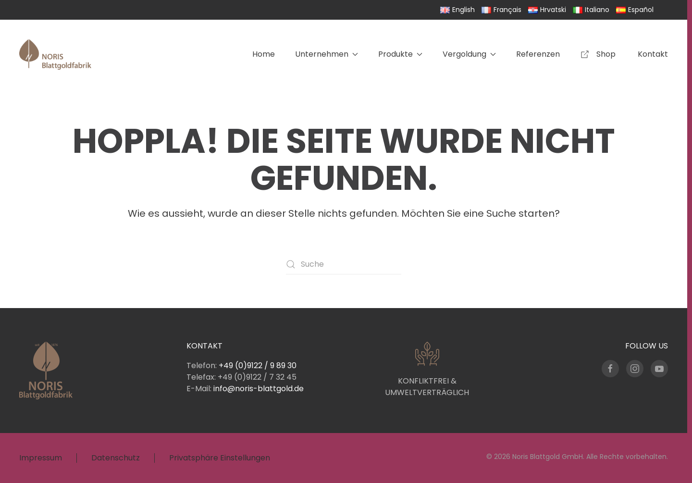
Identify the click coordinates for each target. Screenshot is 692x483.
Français (501, 9)
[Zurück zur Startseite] (55, 54)
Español (635, 9)
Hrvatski (547, 9)
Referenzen (538, 54)
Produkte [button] (400, 54)
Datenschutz (115, 457)
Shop (599, 54)
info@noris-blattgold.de (258, 388)
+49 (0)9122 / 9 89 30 (258, 365)
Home (263, 54)
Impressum (40, 457)
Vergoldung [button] (469, 54)
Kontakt (653, 54)
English (457, 9)
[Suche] (343, 264)
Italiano (591, 9)
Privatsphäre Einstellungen (219, 457)
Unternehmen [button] (326, 54)
